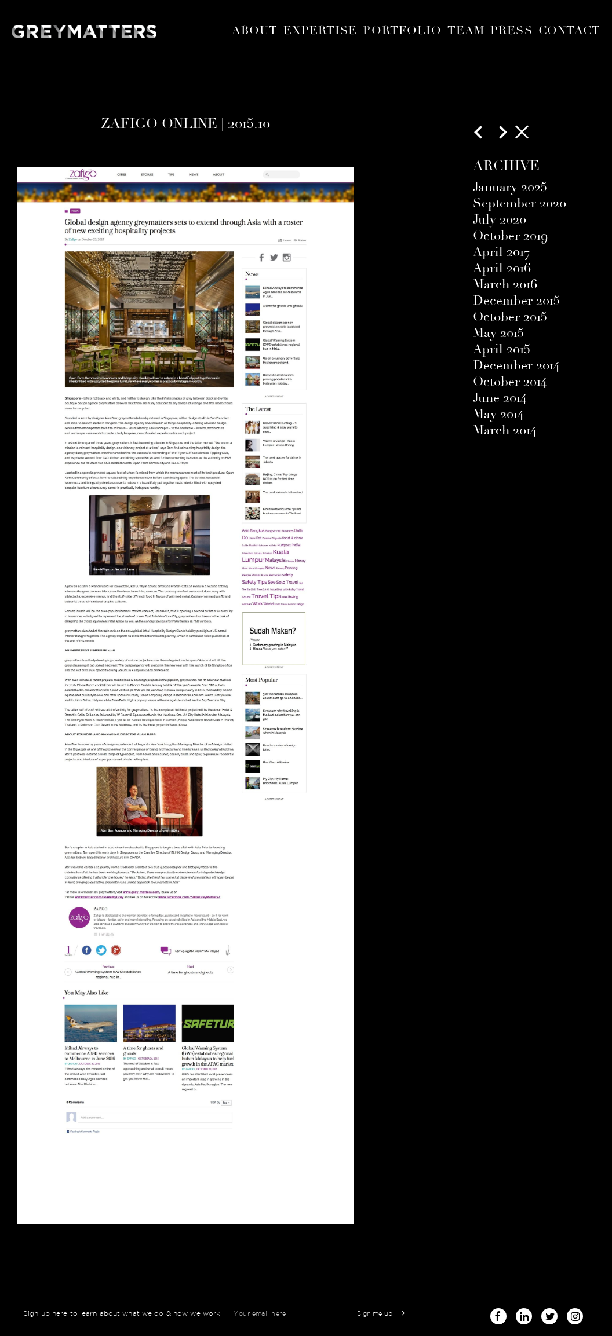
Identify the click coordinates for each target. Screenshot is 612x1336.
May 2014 (498, 414)
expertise (320, 30)
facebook (498, 1312)
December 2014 (516, 365)
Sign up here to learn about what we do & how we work (121, 1313)
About (255, 30)
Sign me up (375, 1313)
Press (511, 30)
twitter (549, 1312)
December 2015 (516, 300)
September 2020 (519, 203)
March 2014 (504, 430)
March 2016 (505, 284)
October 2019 (510, 236)
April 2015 (501, 349)
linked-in (524, 1316)
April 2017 (501, 252)
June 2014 (499, 398)
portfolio (402, 30)
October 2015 (510, 317)
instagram (575, 1312)
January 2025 (510, 187)
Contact (569, 30)
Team (466, 30)
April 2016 (502, 268)
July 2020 (499, 219)
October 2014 (510, 382)
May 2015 (498, 333)
